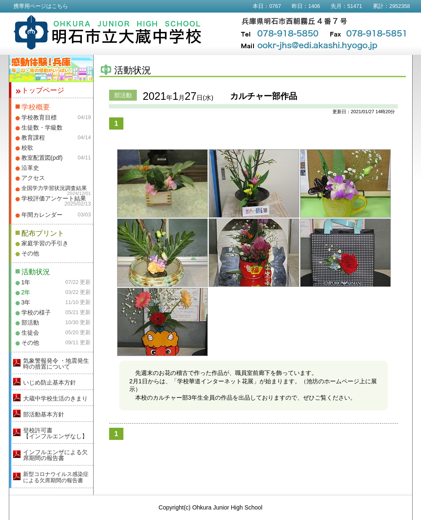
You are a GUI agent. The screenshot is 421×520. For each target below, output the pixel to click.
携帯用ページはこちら (40, 6)
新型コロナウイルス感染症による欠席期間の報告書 (56, 477)
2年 (26, 292)
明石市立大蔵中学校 (107, 32)
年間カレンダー (42, 214)
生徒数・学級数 (42, 127)
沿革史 (30, 167)
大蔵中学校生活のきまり (55, 398)
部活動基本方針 (43, 414)
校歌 (27, 147)
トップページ (42, 90)
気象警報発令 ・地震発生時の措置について (56, 363)
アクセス (33, 177)
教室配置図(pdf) (42, 157)
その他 (30, 253)
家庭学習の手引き (44, 243)
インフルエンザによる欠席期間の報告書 (55, 455)
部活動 (30, 322)
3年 (26, 302)
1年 (26, 282)
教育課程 (33, 137)
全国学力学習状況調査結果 (54, 188)
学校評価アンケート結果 (53, 198)
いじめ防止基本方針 (49, 382)
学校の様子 (36, 312)
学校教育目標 (39, 117)
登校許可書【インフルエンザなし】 (55, 433)
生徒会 (30, 332)
